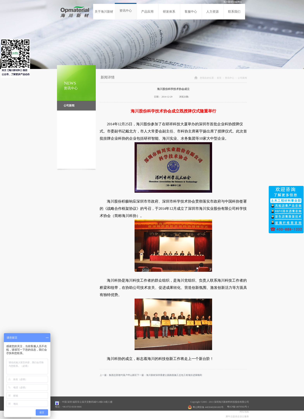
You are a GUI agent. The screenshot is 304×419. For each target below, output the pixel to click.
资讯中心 (229, 78)
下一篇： (169, 375)
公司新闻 (242, 78)
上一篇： (118, 375)
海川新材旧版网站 (232, 2)
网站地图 (243, 411)
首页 (219, 78)
